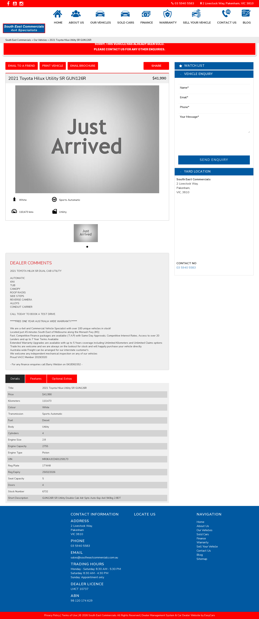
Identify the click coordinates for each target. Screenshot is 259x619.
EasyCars (209, 615)
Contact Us (204, 551)
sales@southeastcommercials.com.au (94, 558)
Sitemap (202, 559)
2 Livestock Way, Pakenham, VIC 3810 (227, 3)
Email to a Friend (21, 66)
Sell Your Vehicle (207, 547)
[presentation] (205, 142)
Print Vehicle (52, 66)
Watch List (194, 66)
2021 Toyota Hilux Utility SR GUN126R (70, 40)
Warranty (202, 542)
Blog (200, 555)
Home (200, 522)
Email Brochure (82, 66)
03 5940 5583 (184, 3)
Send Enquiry (214, 160)
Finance (201, 538)
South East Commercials (18, 40)
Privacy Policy (52, 615)
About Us (203, 526)
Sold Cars (203, 534)
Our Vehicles (40, 40)
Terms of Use (70, 615)
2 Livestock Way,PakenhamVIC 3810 (81, 530)
